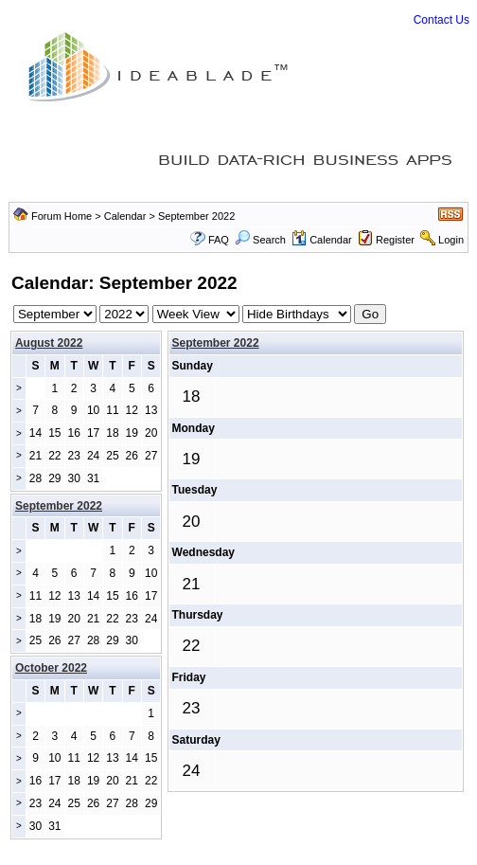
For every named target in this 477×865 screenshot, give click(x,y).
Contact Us (441, 20)
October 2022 (51, 668)
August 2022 (48, 343)
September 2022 (215, 343)
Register (395, 239)
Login (451, 239)
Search (260, 239)
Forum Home (61, 216)
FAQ (218, 239)
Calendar (125, 216)
